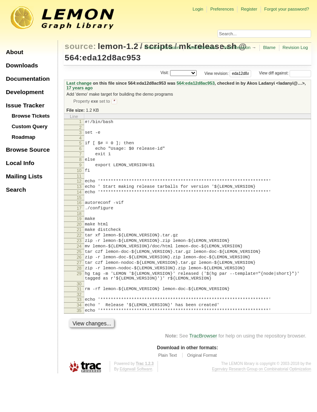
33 (79, 331)
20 (79, 241)
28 (79, 294)
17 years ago (80, 87)
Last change (79, 83)
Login (197, 9)
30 (79, 314)
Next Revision (236, 47)
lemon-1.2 (118, 46)
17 (79, 223)
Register (249, 9)
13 (79, 198)
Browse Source (28, 149)
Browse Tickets (31, 116)
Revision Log (295, 47)
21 (79, 248)
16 (79, 216)
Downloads (22, 65)
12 (79, 191)
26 (79, 281)
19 (79, 234)
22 (79, 254)
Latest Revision (202, 47)
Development (25, 92)
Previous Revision (162, 47)
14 (79, 204)
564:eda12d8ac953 (103, 57)
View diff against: (285, 73)
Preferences (222, 9)
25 (79, 274)
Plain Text (167, 390)
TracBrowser (203, 371)
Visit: (164, 73)
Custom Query (30, 126)
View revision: (217, 73)
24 (79, 268)
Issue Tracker (25, 105)
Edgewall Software (136, 404)
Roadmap (24, 137)
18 (79, 229)
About (14, 52)
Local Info (20, 163)
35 (79, 344)
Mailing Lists (24, 176)
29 (79, 301)
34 (79, 337)
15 (79, 211)
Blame (269, 47)
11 (79, 186)
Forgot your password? (286, 9)
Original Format (202, 390)
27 (79, 288)
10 (79, 179)
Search (16, 189)
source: (80, 46)
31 (79, 319)
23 (79, 261)
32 (79, 325)
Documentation (28, 78)
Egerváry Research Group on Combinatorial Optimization (261, 404)
